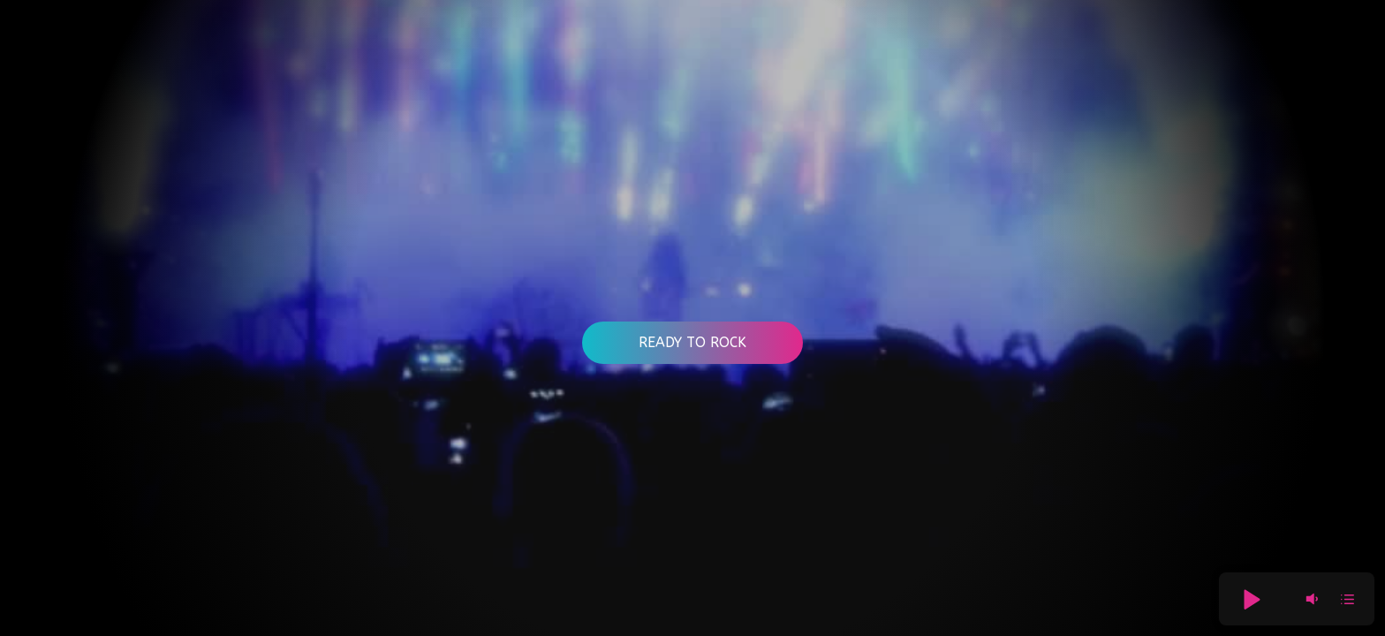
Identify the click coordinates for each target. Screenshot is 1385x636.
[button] (1251, 599)
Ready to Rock (692, 342)
